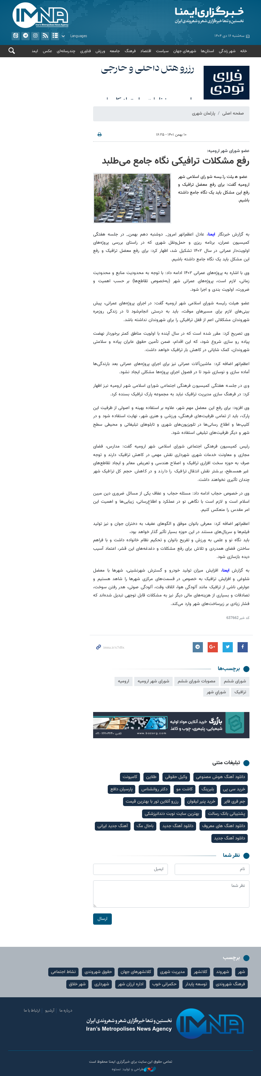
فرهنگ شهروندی (230, 984)
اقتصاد (145, 51)
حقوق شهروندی (98, 972)
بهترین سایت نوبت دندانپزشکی (172, 813)
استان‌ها (207, 51)
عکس (47, 51)
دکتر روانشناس (154, 789)
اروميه (123, 681)
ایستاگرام (35, 36)
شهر (241, 972)
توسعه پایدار (196, 984)
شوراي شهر (216, 692)
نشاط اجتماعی (63, 972)
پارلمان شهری (203, 113)
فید (45, 36)
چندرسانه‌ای (66, 51)
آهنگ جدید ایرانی (113, 826)
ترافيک (240, 692)
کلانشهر (200, 972)
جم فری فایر (234, 801)
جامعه (115, 51)
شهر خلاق (77, 984)
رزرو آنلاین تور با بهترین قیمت (152, 801)
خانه (243, 51)
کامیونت (130, 777)
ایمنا (191, 15)
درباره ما (65, 1010)
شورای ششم (235, 681)
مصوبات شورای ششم (196, 681)
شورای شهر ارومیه (153, 681)
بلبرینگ (208, 789)
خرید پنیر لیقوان (201, 801)
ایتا (15, 36)
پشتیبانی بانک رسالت (226, 813)
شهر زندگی (227, 51)
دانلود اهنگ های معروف (223, 826)
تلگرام (25, 36)
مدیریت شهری (172, 972)
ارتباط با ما (32, 1010)
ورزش (100, 51)
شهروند (222, 972)
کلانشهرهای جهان (136, 972)
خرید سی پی (234, 789)
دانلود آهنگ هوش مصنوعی (220, 777)
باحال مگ (145, 826)
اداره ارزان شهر (130, 984)
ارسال (102, 918)
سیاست (162, 51)
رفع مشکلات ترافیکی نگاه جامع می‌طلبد (175, 161)
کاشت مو (184, 789)
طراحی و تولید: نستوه (134, 1069)
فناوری (85, 51)
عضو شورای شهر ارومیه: (228, 151)
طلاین (151, 777)
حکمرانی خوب (164, 984)
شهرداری (101, 984)
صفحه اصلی (233, 113)
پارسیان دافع (121, 789)
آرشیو (55, 36)
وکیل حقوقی (176, 777)
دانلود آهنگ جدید (177, 826)
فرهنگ (130, 51)
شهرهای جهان (184, 51)
